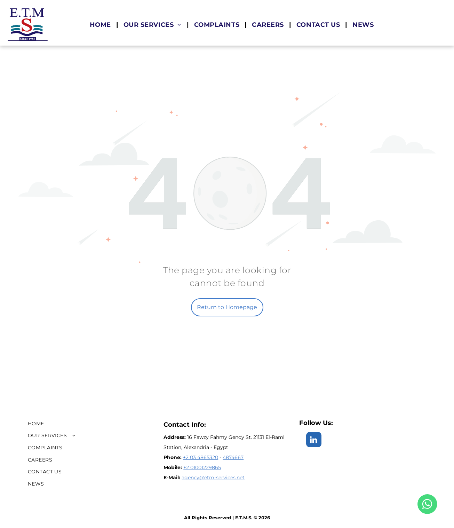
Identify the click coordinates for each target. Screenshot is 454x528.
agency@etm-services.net (213, 477)
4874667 (233, 457)
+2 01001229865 (202, 467)
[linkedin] (313, 440)
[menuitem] (101, 24)
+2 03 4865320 (200, 457)
